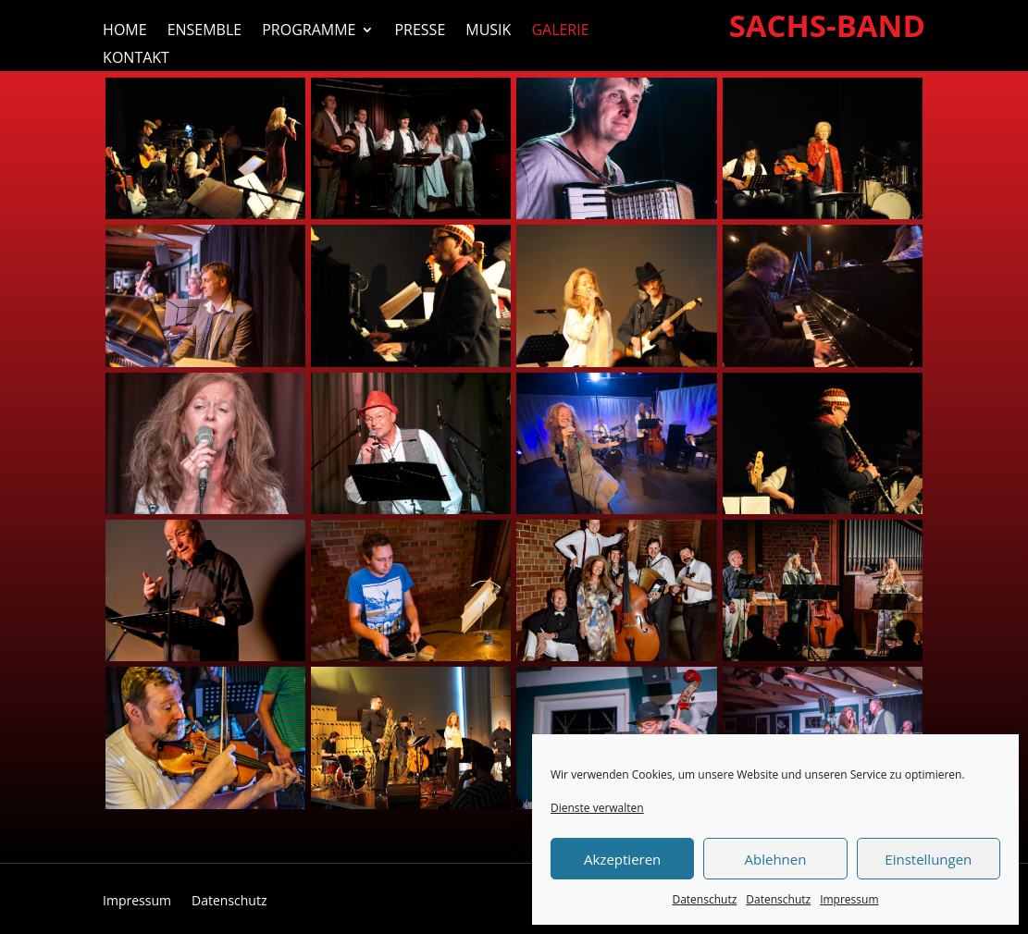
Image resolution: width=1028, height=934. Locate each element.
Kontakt (136, 59)
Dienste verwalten (597, 808)
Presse (419, 31)
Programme (308, 31)
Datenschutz (704, 899)
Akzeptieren (622, 859)
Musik (488, 31)
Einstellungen (928, 859)
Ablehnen (776, 859)
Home (125, 31)
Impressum (849, 899)
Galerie (559, 31)
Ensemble (204, 31)
